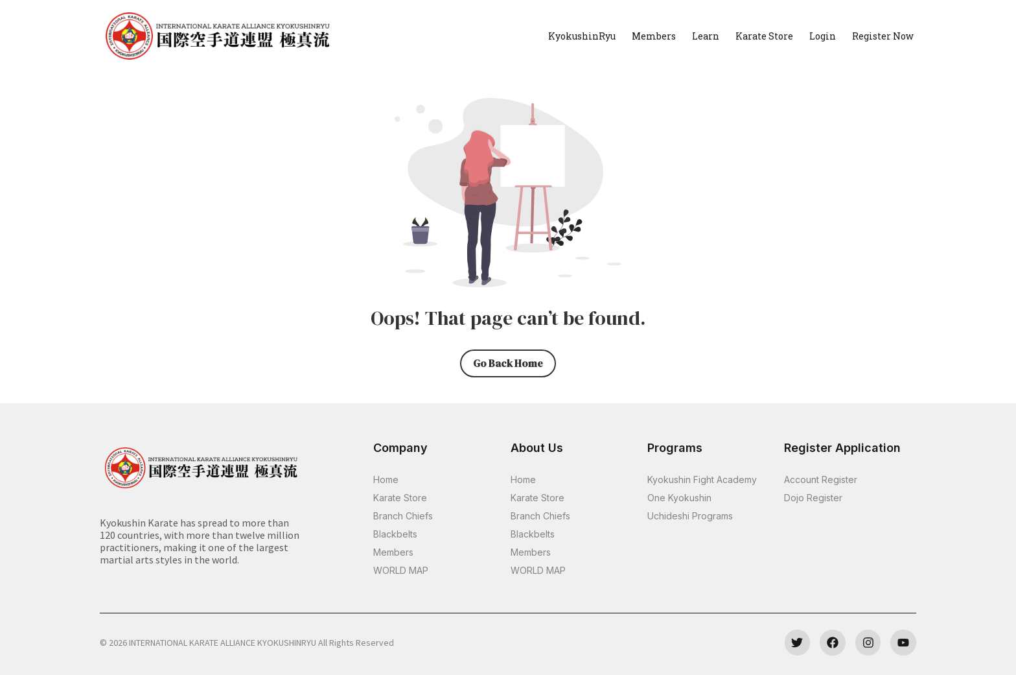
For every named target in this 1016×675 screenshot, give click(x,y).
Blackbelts (395, 533)
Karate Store (764, 36)
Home (385, 479)
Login (822, 36)
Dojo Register (813, 497)
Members (654, 36)
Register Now (883, 36)
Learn (705, 36)
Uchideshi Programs (690, 515)
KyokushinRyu (582, 36)
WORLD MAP (400, 570)
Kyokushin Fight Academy (702, 479)
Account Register (820, 479)
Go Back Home (508, 363)
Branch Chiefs (403, 515)
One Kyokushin (679, 497)
